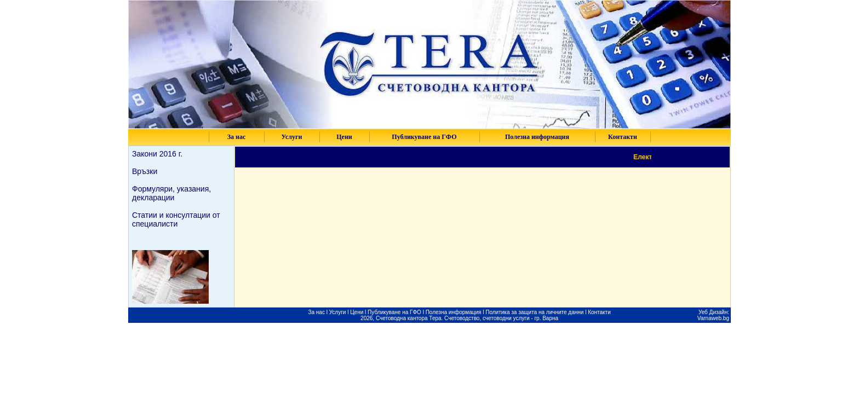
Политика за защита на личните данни (534, 312)
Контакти (599, 312)
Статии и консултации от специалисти (176, 219)
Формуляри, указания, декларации (171, 193)
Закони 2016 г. (157, 153)
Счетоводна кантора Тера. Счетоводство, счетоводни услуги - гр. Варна (467, 318)
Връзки (144, 171)
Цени (356, 312)
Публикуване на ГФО (394, 312)
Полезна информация (454, 312)
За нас (316, 312)
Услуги (337, 312)
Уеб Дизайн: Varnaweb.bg (713, 315)
